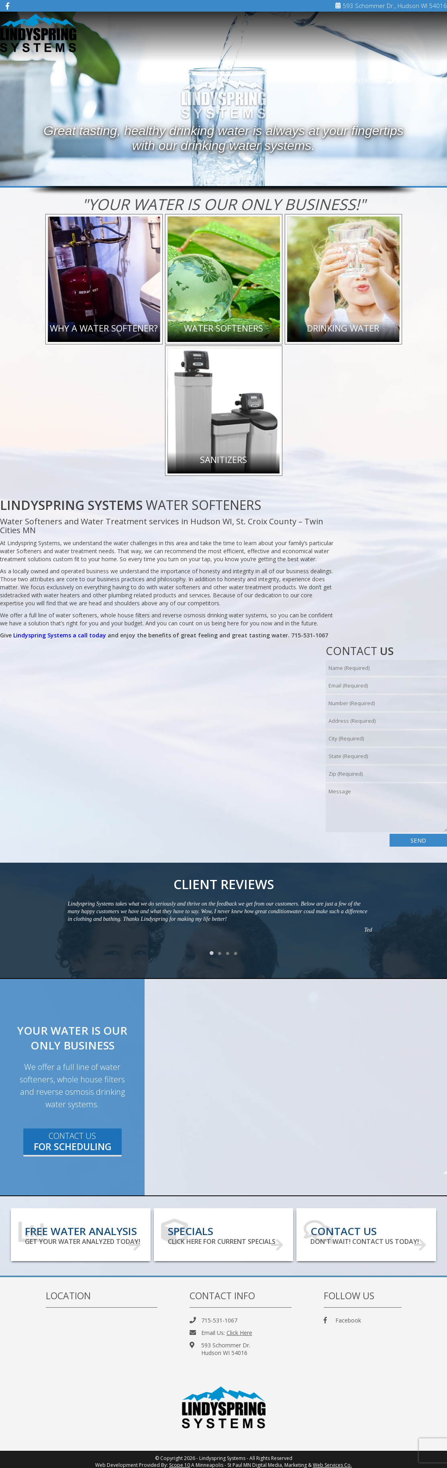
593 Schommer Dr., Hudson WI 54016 (391, 6)
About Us (187, 80)
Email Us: (221, 1329)
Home (151, 80)
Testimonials (313, 80)
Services (227, 80)
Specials (266, 80)
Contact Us (72, 1141)
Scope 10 (179, 1461)
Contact (361, 80)
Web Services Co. (332, 1461)
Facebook (342, 1316)
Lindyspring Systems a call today (59, 635)
